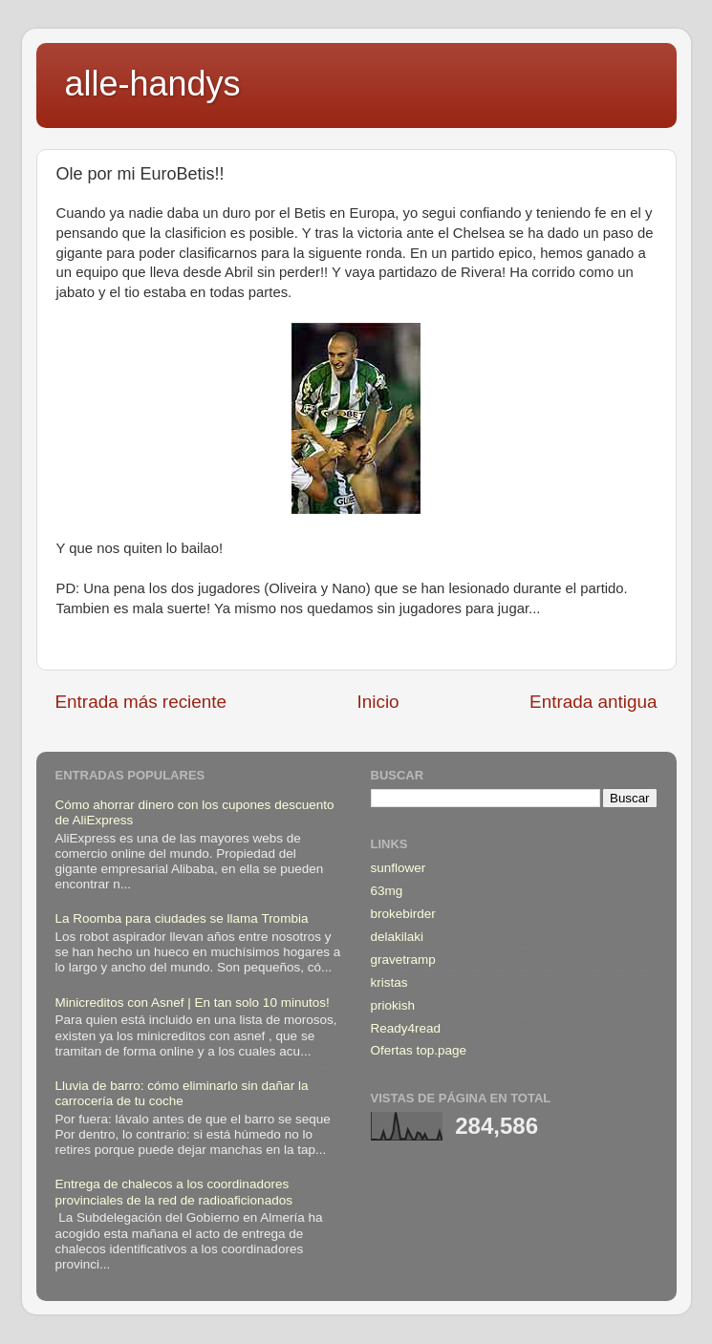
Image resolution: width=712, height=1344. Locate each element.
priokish (393, 1005)
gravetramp (403, 959)
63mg (387, 891)
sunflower (398, 868)
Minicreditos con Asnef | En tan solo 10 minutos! (192, 1002)
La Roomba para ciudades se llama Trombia (182, 918)
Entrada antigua (593, 702)
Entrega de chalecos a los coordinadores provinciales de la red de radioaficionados (173, 1191)
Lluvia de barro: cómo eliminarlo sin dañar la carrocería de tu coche (182, 1093)
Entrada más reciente (141, 702)
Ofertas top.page (419, 1050)
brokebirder (403, 914)
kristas (389, 982)
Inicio (378, 702)
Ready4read (406, 1028)
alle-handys (153, 83)
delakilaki (397, 936)
